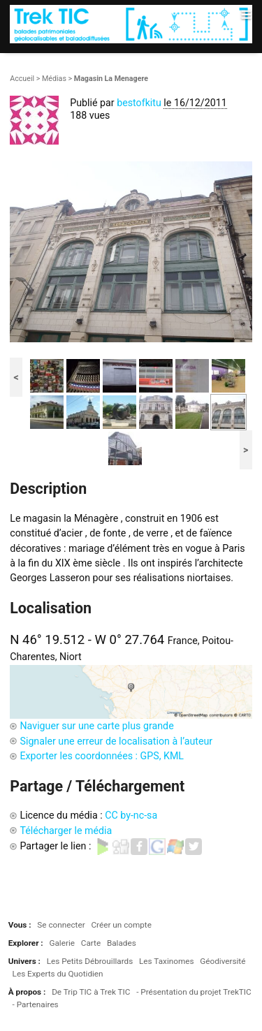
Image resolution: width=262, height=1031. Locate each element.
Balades (121, 943)
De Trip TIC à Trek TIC (91, 992)
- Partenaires (36, 1004)
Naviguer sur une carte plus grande (96, 725)
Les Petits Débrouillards (90, 961)
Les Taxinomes (166, 961)
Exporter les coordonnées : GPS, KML (102, 755)
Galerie (62, 943)
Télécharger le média (66, 830)
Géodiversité (222, 961)
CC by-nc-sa (131, 815)
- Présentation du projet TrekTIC (194, 992)
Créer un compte (121, 925)
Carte (91, 943)
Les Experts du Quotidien (58, 974)
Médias (54, 78)
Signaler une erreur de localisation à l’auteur (116, 741)
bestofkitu (139, 102)
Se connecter (61, 925)
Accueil (22, 78)
